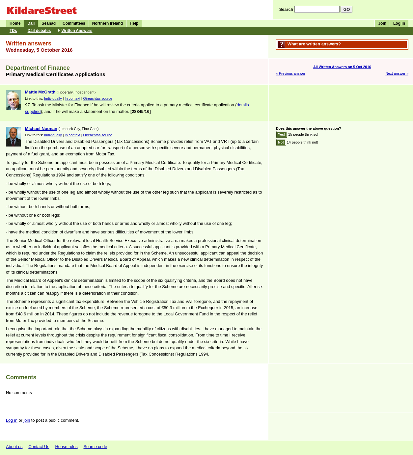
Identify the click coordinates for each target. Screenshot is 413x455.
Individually (53, 98)
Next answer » (396, 73)
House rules (66, 446)
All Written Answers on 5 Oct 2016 (342, 67)
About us (14, 446)
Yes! (281, 134)
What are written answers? (314, 43)
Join (382, 23)
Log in (399, 23)
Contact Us (38, 446)
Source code (95, 446)
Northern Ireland (107, 23)
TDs (13, 30)
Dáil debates (39, 30)
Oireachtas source (97, 98)
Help (134, 23)
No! (281, 142)
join (26, 420)
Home (15, 23)
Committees (74, 23)
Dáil (31, 23)
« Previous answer (290, 73)
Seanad (48, 23)
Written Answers (76, 30)
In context (72, 98)
